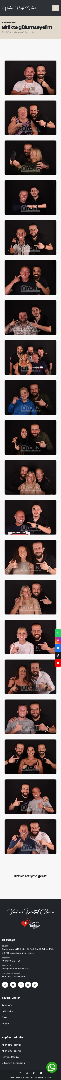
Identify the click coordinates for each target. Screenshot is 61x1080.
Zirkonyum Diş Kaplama (13, 1063)
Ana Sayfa (6, 32)
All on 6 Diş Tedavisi (11, 1051)
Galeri (4, 1017)
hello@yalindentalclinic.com (15, 968)
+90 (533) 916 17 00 (11, 961)
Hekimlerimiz (8, 1011)
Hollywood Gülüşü (10, 1057)
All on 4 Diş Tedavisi (11, 1045)
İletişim (5, 1023)
